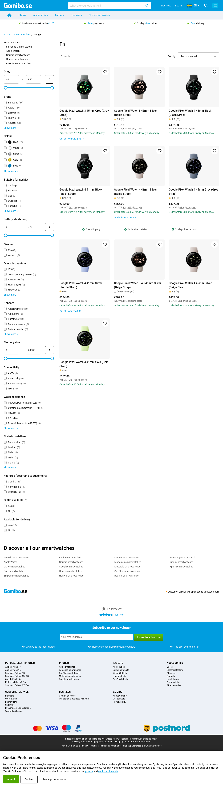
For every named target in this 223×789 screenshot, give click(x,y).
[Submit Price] (49, 79)
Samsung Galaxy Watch (19, 46)
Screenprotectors (175, 670)
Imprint (94, 746)
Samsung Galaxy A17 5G (17, 685)
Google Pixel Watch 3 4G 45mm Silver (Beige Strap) (137, 285)
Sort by (172, 56)
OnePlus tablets (120, 679)
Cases (170, 667)
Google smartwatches (71, 566)
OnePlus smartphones (69, 673)
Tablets (59, 15)
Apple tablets (119, 667)
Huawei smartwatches (18, 59)
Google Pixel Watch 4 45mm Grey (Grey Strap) (193, 191)
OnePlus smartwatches (127, 571)
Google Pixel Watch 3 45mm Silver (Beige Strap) (135, 113)
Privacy (84, 746)
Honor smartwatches (70, 571)
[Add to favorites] (105, 71)
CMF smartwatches (14, 566)
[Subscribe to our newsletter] (96, 637)
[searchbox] (106, 5)
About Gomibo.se (70, 746)
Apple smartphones (68, 667)
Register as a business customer (74, 699)
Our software (119, 699)
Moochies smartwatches (127, 562)
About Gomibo (120, 696)
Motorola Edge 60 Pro (15, 682)
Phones (64, 663)
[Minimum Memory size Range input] (11, 350)
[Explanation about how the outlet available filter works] (26, 500)
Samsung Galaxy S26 (15, 673)
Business (166, 5)
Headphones (173, 679)
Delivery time (11, 702)
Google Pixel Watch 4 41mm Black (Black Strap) (80, 191)
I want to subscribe (149, 637)
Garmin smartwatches (18, 55)
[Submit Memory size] (49, 350)
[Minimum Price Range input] (11, 79)
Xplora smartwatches (181, 566)
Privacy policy (119, 702)
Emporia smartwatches (16, 575)
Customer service (99, 15)
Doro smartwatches (14, 571)
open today (197, 591)
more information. (141, 741)
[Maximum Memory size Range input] (33, 350)
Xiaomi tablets (120, 673)
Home (7, 34)
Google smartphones (69, 679)
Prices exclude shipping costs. (143, 739)
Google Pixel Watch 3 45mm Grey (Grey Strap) (84, 113)
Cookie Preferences (132, 746)
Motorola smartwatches (127, 566)
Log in (178, 5)
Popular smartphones (20, 663)
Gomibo (118, 691)
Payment (9, 696)
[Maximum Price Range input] (33, 79)
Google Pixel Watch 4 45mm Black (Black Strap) (190, 113)
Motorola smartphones (70, 676)
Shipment (9, 705)
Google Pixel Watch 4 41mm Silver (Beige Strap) (135, 191)
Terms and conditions (110, 746)
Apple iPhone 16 (13, 670)
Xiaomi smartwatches (181, 562)
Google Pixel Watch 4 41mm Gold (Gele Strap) (83, 364)
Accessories (40, 15)
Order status (11, 699)
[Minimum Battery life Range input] (11, 227)
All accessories (174, 685)
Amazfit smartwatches (18, 63)
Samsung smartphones (70, 670)
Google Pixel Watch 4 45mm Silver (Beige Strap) (190, 285)
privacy (89, 771)
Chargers (171, 673)
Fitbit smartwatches (70, 557)
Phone (22, 15)
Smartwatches (22, 34)
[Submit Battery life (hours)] (49, 227)
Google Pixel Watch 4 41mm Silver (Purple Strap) (80, 285)
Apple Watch (13, 50)
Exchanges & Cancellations (18, 708)
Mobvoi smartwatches (126, 557)
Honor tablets (119, 676)
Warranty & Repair (13, 711)
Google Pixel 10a (13, 679)
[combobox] (110, 5)
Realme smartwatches (126, 575)
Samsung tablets (121, 670)
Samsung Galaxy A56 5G (17, 676)
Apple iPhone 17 (13, 667)
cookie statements (108, 771)
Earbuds (171, 676)
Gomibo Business (67, 696)
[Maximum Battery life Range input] (33, 227)
